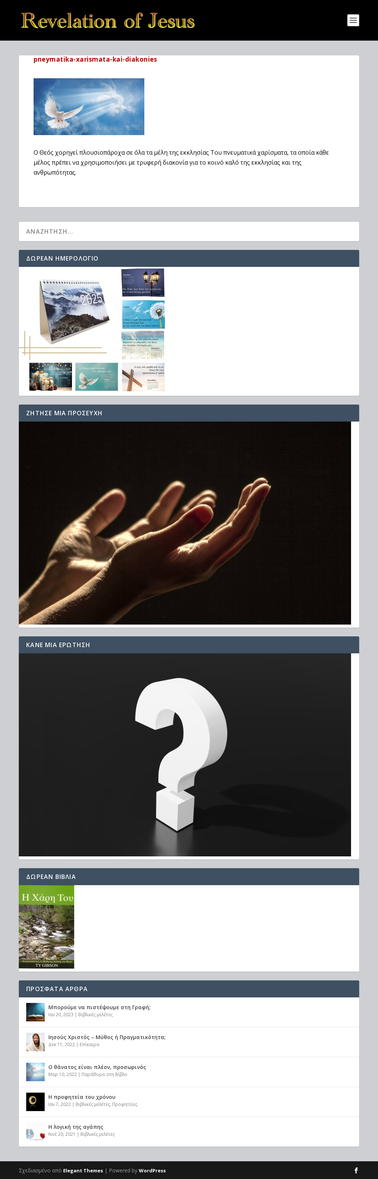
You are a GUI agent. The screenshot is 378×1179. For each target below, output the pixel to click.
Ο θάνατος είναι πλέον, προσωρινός (97, 1066)
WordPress (152, 1170)
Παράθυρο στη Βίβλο (104, 1074)
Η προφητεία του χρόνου (82, 1096)
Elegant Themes (83, 1170)
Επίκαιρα (89, 1044)
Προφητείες (124, 1104)
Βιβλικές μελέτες (95, 1014)
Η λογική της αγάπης (75, 1126)
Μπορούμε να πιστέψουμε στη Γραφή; (99, 1007)
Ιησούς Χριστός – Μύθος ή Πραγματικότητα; (107, 1037)
